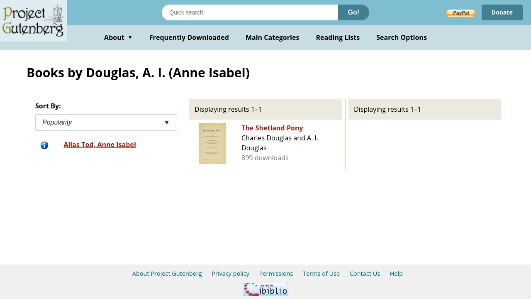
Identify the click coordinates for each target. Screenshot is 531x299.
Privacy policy (230, 273)
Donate (502, 12)
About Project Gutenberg (167, 273)
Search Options (401, 37)
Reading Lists (338, 37)
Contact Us (365, 273)
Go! (353, 12)
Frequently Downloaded (189, 37)
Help (396, 273)
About (118, 37)
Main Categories (273, 37)
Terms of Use (321, 273)
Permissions (276, 273)
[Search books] (250, 12)
